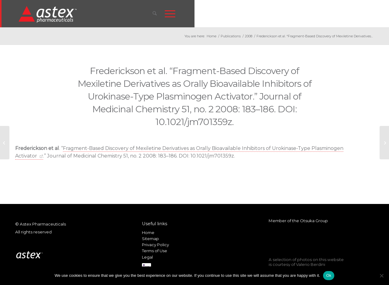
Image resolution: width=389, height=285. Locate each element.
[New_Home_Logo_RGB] (48, 14)
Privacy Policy (155, 244)
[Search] (155, 13)
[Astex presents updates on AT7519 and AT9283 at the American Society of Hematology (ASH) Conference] (384, 142)
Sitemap (150, 238)
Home (148, 232)
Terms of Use (154, 250)
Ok (328, 275)
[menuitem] (155, 13)
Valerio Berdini (310, 264)
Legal (147, 257)
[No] (381, 276)
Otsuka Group (314, 220)
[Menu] (170, 13)
